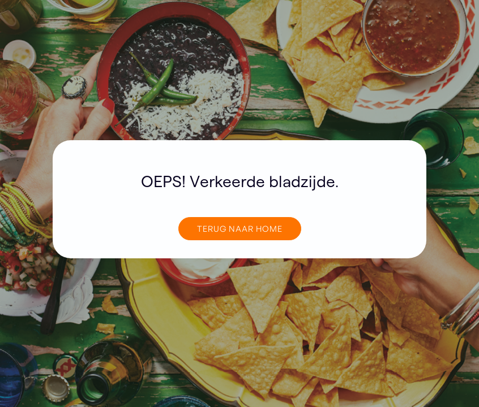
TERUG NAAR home (240, 228)
